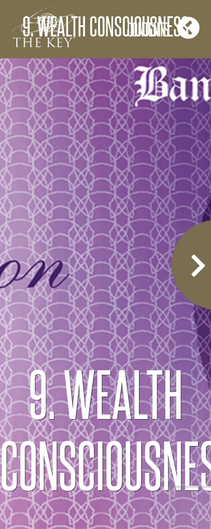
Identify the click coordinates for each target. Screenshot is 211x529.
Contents (163, 27)
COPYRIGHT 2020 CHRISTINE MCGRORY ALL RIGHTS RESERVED (105, 493)
